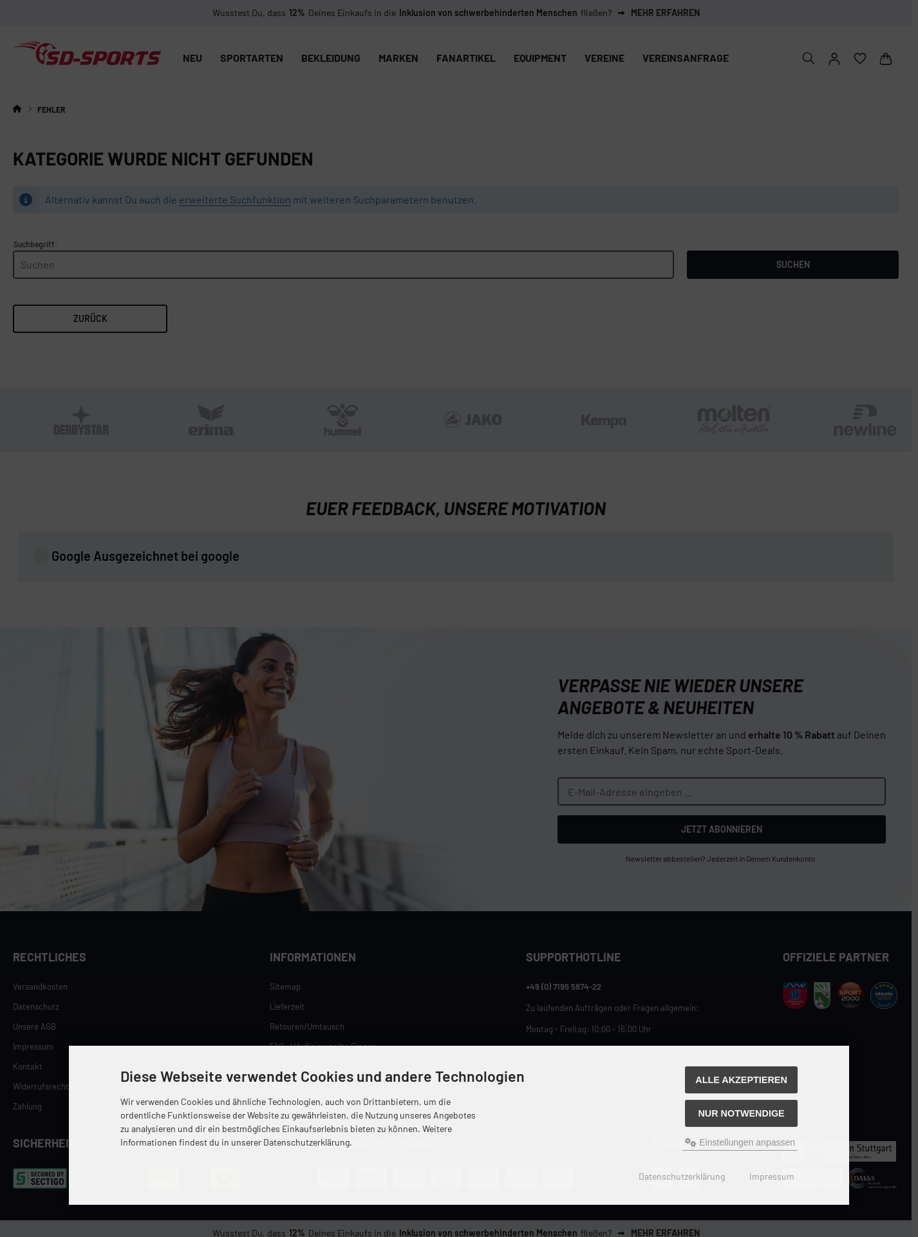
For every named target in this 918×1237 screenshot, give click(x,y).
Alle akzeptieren (741, 1080)
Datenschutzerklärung (682, 1176)
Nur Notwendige (741, 1113)
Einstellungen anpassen (740, 1142)
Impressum (771, 1176)
